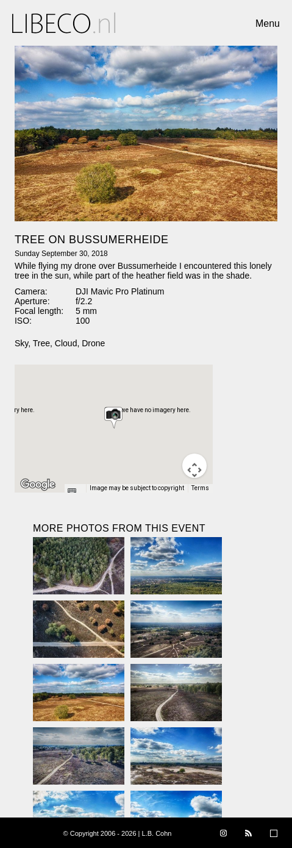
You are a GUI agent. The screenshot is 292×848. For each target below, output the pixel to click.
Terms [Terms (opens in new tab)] (200, 488)
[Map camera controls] (194, 466)
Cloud (66, 343)
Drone (93, 343)
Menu (267, 23)
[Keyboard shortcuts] (75, 492)
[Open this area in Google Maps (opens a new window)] (38, 485)
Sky (21, 343)
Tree (41, 343)
